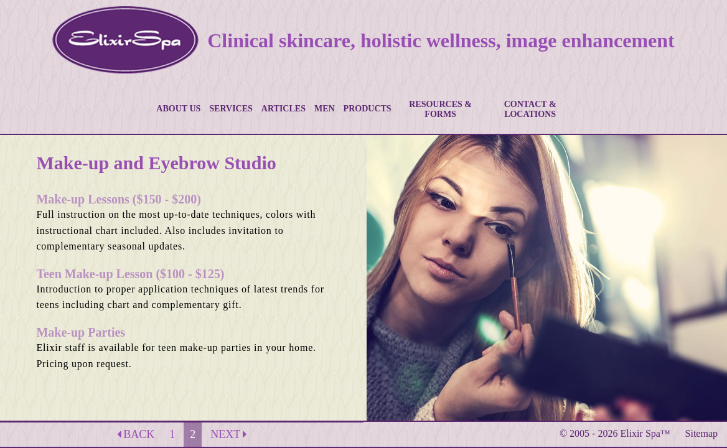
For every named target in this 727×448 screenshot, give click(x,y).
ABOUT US (178, 108)
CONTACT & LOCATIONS (530, 109)
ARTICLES (283, 108)
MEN (324, 108)
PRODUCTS (368, 108)
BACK (136, 434)
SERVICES (231, 108)
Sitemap (701, 433)
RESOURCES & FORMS (440, 109)
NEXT (228, 434)
